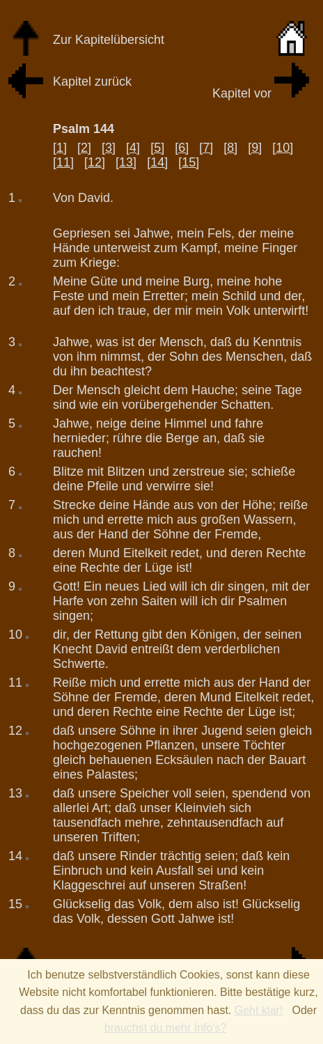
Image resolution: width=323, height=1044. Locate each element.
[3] (109, 148)
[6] (182, 148)
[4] (133, 148)
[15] (188, 162)
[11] (63, 162)
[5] (157, 148)
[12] (94, 162)
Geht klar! (259, 1010)
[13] (126, 162)
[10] (282, 148)
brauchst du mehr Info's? (165, 1028)
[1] (60, 148)
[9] (255, 148)
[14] (157, 162)
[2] (84, 148)
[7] (206, 148)
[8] (230, 148)
